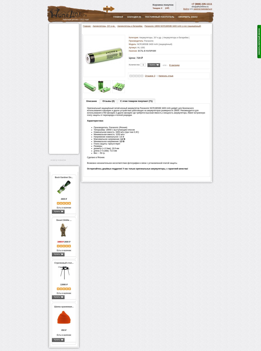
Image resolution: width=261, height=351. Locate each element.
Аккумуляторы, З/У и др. (63, 76)
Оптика (54, 36)
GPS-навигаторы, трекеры (59, 99)
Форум (107, 9)
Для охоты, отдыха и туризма (61, 128)
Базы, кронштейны (60, 44)
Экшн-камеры (58, 93)
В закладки (174, 65)
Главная (118, 17)
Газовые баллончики (61, 28)
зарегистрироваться (202, 9)
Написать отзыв (165, 76)
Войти (186, 9)
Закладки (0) (134, 17)
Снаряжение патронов (62, 67)
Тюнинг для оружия (61, 119)
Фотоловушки (58, 89)
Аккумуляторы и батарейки (62, 80)
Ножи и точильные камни (63, 134)
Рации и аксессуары (61, 48)
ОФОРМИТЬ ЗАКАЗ (187, 17)
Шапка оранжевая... (64, 307)
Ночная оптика (58, 40)
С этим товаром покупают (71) (136, 101)
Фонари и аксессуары (62, 72)
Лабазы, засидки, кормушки (59, 58)
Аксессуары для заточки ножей (63, 139)
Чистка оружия (58, 123)
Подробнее (70, 211)
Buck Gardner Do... (64, 177)
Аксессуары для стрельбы (59, 109)
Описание (91, 101)
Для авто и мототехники (63, 144)
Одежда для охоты (60, 104)
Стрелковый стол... (64, 263)
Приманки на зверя (60, 63)
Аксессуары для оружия (63, 115)
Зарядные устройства (64, 85)
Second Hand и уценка (62, 148)
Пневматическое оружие (63, 32)
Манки (54, 53)
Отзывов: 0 (150, 76)
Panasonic (148, 41)
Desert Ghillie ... (64, 220)
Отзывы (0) (109, 101)
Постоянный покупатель (159, 17)
